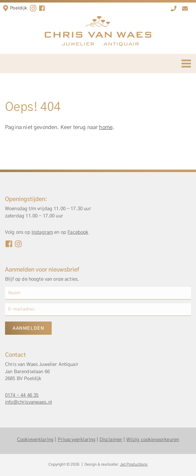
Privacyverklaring (77, 439)
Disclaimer (111, 439)
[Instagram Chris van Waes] (18, 244)
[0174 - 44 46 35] (173, 8)
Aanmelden (28, 328)
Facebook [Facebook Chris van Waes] (77, 232)
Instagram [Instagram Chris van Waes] (42, 232)
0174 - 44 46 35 (21, 395)
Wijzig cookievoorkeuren (152, 439)
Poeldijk (18, 8)
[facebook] (42, 8)
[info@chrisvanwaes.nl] (185, 8)
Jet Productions (134, 464)
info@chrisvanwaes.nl (28, 402)
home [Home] (105, 127)
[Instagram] (33, 8)
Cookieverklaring (35, 439)
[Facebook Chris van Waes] (9, 244)
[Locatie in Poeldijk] (5, 8)
